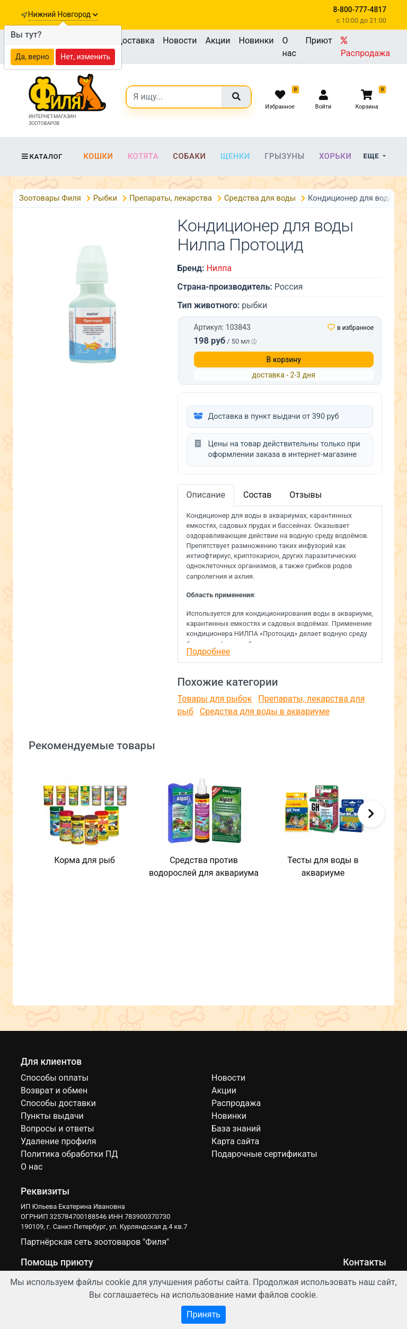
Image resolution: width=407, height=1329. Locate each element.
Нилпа (219, 268)
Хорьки (335, 156)
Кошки (98, 156)
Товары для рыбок (215, 699)
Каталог (42, 156)
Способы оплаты (55, 1078)
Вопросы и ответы (57, 1129)
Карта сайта (235, 1141)
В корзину (283, 359)
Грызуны (284, 156)
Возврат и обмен (54, 1090)
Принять (203, 1314)
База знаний (236, 1129)
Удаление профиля (58, 1141)
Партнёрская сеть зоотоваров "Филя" (95, 1242)
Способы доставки (58, 1103)
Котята (143, 156)
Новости (180, 40)
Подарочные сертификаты (264, 1154)
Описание (206, 495)
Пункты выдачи (52, 1116)
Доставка (135, 40)
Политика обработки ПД (69, 1154)
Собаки (189, 156)
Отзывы (305, 495)
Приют (318, 40)
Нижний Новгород (63, 14)
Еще (372, 156)
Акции (217, 40)
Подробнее (209, 651)
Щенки (235, 156)
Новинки (256, 40)
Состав (257, 495)
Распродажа (365, 47)
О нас (289, 46)
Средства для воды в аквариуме (265, 711)
